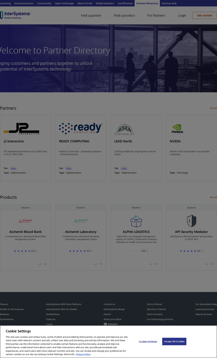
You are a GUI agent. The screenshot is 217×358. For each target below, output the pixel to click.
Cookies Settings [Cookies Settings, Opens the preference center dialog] (148, 341)
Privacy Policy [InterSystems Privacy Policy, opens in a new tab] (83, 354)
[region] (108, 341)
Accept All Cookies (174, 341)
